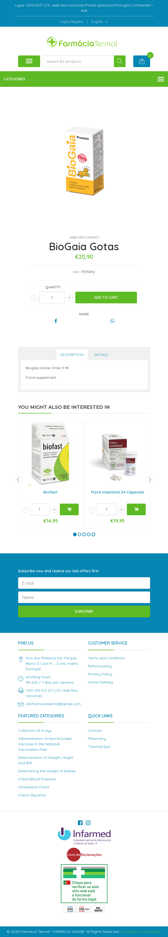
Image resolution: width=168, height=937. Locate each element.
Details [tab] (101, 354)
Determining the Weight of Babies (47, 771)
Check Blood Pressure (37, 779)
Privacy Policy (100, 674)
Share (84, 314)
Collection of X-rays (35, 730)
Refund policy (100, 666)
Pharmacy (97, 738)
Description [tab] (72, 354)
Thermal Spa (99, 746)
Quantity (53, 287)
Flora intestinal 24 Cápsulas (117, 492)
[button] (99, 21)
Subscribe (84, 611)
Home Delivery (100, 682)
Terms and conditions (106, 658)
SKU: (76, 272)
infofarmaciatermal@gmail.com (53, 704)
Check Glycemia (32, 795)
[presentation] (18, 479)
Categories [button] (84, 79)
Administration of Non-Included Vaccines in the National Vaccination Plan (44, 744)
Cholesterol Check (33, 787)
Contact (95, 730)
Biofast (50, 492)
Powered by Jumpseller (141, 931)
